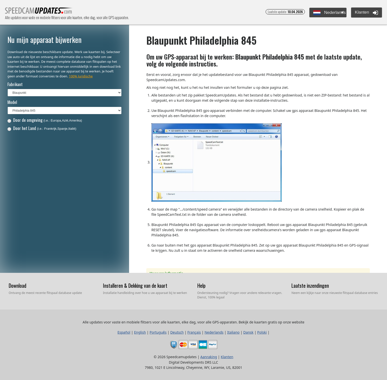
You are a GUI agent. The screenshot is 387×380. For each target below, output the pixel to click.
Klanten (366, 13)
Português (158, 332)
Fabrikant (15, 84)
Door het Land (41, 128)
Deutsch (177, 332)
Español (123, 332)
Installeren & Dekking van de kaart (135, 285)
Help (201, 285)
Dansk (248, 332)
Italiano (233, 332)
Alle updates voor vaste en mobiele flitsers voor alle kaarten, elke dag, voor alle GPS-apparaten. (39, 12)
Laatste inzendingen (310, 285)
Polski (262, 332)
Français (194, 332)
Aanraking (208, 356)
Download (17, 285)
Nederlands (329, 12)
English (140, 332)
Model (12, 102)
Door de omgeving (44, 120)
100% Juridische (81, 76)
